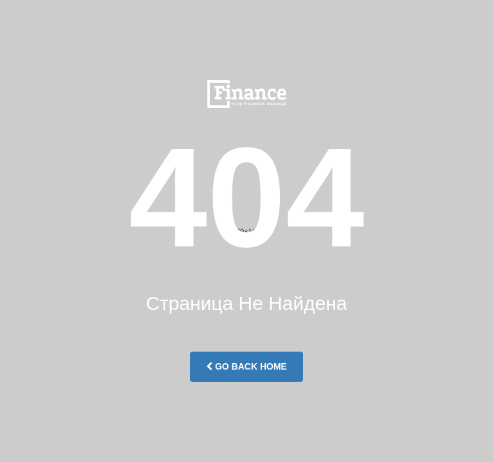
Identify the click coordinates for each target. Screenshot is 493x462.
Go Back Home (246, 366)
